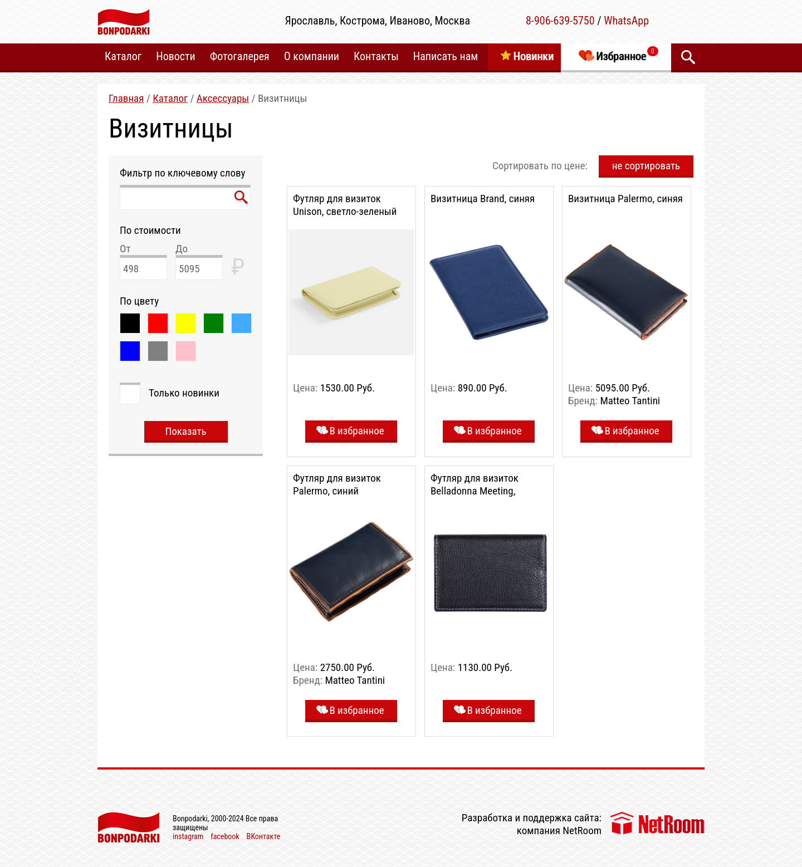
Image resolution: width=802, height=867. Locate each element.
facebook (224, 836)
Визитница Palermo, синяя (625, 198)
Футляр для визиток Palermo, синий (337, 484)
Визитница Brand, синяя (483, 198)
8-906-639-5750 (560, 20)
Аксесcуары (223, 98)
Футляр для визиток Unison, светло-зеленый (345, 205)
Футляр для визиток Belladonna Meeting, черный (475, 491)
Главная (126, 98)
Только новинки (184, 392)
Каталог (170, 98)
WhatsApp (626, 20)
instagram (188, 836)
